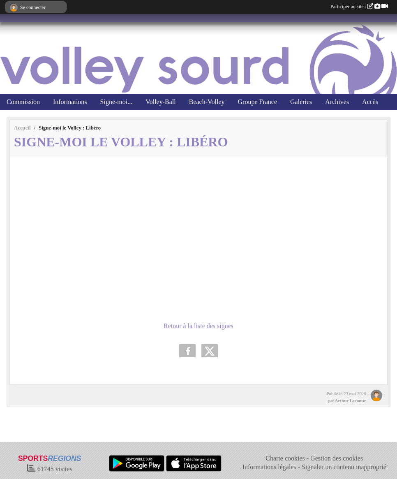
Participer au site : (359, 6)
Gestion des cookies (336, 458)
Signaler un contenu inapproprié (344, 466)
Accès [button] (370, 101)
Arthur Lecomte (350, 400)
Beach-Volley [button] (207, 101)
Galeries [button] (301, 101)
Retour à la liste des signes (198, 325)
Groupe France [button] (257, 101)
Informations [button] (70, 101)
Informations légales (269, 466)
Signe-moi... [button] (116, 101)
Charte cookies (285, 458)
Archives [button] (337, 101)
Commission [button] (23, 101)
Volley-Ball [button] (160, 101)
